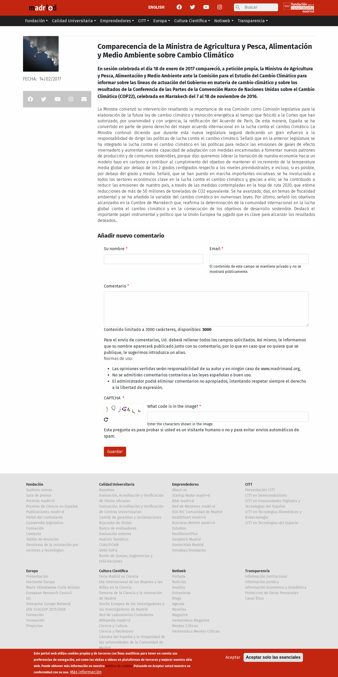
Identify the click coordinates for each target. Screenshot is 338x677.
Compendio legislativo (44, 523)
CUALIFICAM (109, 545)
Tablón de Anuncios (42, 539)
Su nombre (114, 248)
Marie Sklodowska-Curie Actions (53, 587)
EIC (28, 598)
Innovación (35, 620)
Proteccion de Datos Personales (271, 593)
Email (215, 248)
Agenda (178, 604)
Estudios (179, 528)
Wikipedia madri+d (114, 620)
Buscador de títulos (115, 523)
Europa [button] (160, 20)
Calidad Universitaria (116, 484)
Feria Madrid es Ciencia (118, 576)
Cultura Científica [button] (190, 20)
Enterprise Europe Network (48, 604)
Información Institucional (266, 576)
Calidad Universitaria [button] (72, 20)
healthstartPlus (185, 534)
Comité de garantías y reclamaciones (130, 517)
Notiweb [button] (222, 20)
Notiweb (179, 571)
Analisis (178, 587)
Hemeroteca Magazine (191, 620)
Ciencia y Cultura (113, 626)
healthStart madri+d (189, 517)
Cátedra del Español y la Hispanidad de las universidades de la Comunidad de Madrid (132, 642)
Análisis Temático (113, 539)
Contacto (33, 534)
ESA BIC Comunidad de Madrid (197, 512)
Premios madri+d (40, 501)
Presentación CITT (260, 490)
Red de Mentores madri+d (193, 506)
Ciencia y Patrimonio (116, 631)
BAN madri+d (183, 501)
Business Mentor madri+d (193, 523)
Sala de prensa (38, 495)
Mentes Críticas (185, 626)
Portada (178, 576)
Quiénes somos (39, 490)
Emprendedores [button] (115, 20)
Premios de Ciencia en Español (52, 506)
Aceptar (233, 658)
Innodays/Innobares (189, 550)
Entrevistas (181, 593)
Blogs (176, 598)
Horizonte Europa (40, 582)
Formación (35, 528)
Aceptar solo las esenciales (273, 658)
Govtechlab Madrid (188, 545)
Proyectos (34, 626)
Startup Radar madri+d (191, 495)
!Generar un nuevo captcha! (106, 419)
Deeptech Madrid (186, 539)
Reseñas (179, 609)
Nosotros (106, 490)
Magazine (180, 615)
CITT (248, 484)
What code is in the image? (172, 406)
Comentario (115, 286)
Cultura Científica (113, 571)
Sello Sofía (108, 550)
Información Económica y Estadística (276, 587)
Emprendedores (185, 484)
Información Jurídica (262, 582)
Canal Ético (254, 598)
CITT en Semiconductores (266, 495)
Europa (32, 571)
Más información (86, 672)
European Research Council (49, 593)
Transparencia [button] (251, 20)
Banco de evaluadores (118, 528)
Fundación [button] (35, 20)
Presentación (37, 576)
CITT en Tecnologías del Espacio (271, 523)
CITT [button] (142, 20)
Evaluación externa (115, 534)
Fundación (34, 484)
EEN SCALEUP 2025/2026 (46, 609)
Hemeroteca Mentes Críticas (196, 631)
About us (179, 490)
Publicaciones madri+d (45, 512)
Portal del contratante (44, 517)
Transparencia (257, 571)
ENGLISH (156, 7)
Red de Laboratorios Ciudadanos (126, 615)
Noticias (179, 582)
